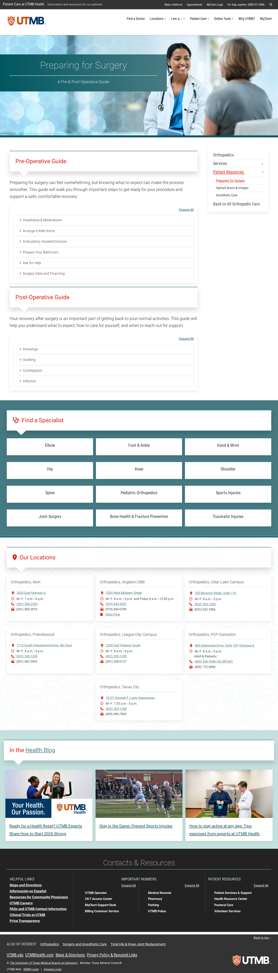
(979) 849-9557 (116, 604)
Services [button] (238, 163)
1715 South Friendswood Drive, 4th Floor (44, 645)
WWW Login (31, 969)
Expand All (186, 210)
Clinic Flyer (112, 614)
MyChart (266, 19)
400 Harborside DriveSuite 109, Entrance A (224, 645)
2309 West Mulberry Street (124, 593)
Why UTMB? (246, 19)
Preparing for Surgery (230, 181)
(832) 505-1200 (205, 604)
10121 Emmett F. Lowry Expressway (130, 698)
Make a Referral (173, 4)
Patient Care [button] (199, 19)
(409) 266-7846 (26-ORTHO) (214, 661)
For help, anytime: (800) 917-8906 (245, 4)
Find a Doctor (136, 19)
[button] (271, 4)
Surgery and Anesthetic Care (85, 944)
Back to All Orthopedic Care (236, 204)
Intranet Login (53, 969)
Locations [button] (158, 19)
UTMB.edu (15, 955)
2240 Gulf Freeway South (123, 645)
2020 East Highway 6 (31, 593)
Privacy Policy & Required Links (112, 955)
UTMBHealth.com (39, 955)
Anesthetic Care (226, 195)
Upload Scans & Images (232, 188)
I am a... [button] (178, 19)
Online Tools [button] (223, 19)
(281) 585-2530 (26, 604)
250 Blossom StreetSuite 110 (215, 593)
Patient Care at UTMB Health (23, 4)
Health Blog (40, 750)
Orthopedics (223, 155)
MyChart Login (215, 4)
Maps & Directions (70, 955)
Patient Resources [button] (238, 172)
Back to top (262, 937)
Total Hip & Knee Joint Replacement (138, 944)
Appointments (194, 4)
